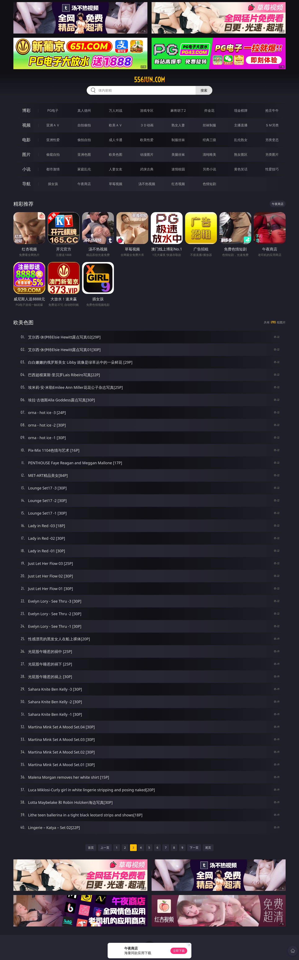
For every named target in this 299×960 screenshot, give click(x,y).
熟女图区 (240, 154)
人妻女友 (115, 169)
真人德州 (84, 110)
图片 (26, 154)
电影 (26, 140)
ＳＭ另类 (272, 125)
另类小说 (209, 169)
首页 (91, 848)
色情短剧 (209, 184)
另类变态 (272, 140)
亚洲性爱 (53, 140)
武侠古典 (146, 169)
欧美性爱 (146, 140)
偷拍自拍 (84, 140)
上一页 (105, 848)
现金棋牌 (240, 110)
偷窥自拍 (53, 154)
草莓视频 (115, 184)
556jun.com (149, 79)
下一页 (194, 848)
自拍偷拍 (84, 125)
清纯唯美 (209, 154)
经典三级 (209, 140)
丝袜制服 (209, 125)
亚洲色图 (84, 154)
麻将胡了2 (178, 110)
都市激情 (53, 169)
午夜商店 (84, 184)
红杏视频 (178, 184)
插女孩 (53, 184)
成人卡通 (115, 140)
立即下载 (179, 951)
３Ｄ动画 (146, 125)
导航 (26, 184)
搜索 (204, 90)
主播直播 (240, 125)
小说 (26, 169)
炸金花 (209, 110)
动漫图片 (146, 154)
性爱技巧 (272, 169)
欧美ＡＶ (115, 125)
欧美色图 (115, 154)
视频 (26, 125)
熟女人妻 (178, 125)
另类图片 (272, 154)
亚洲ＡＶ (53, 125)
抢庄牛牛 (272, 110)
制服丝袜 (178, 140)
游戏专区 (146, 110)
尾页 (208, 848)
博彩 (26, 110)
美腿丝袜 (178, 154)
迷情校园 (178, 169)
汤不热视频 (146, 184)
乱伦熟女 (240, 140)
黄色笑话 (240, 169)
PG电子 (52, 110)
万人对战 (115, 110)
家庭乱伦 (84, 169)
